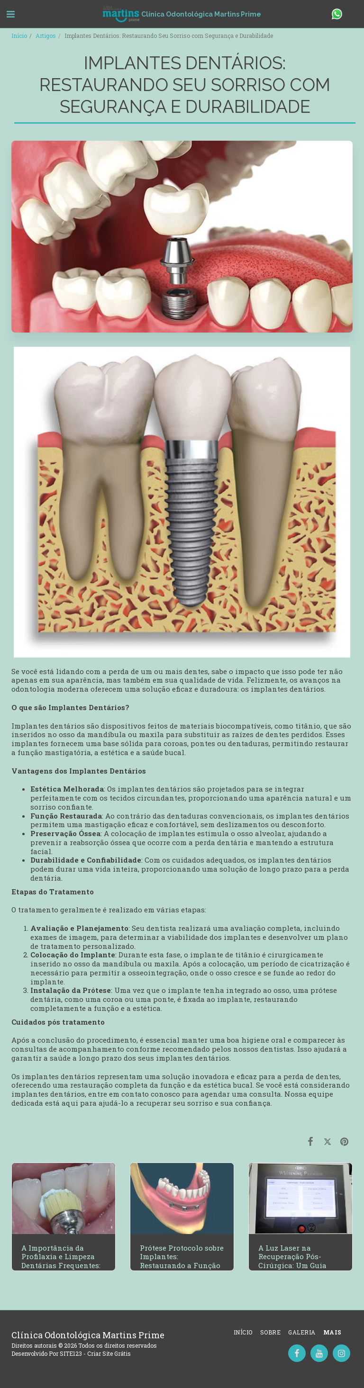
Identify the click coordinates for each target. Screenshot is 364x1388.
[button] (10, 13)
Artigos (46, 35)
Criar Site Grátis (109, 1353)
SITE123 (71, 1353)
